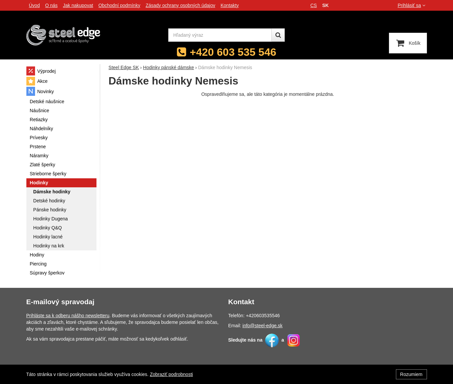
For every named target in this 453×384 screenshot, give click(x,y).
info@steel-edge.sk (262, 325)
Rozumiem (411, 374)
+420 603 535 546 (233, 52)
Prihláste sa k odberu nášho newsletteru (67, 315)
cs (313, 5)
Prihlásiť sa (412, 5)
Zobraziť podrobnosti (171, 374)
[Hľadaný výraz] (220, 35)
